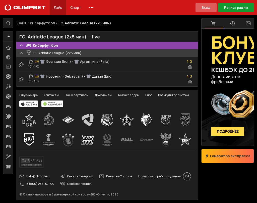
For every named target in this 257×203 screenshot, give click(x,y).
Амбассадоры (128, 95)
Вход (206, 7)
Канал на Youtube (115, 176)
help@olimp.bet (34, 176)
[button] (8, 36)
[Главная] (25, 8)
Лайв (58, 7)
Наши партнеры (77, 95)
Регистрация (236, 7)
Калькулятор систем (173, 95)
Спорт (75, 7)
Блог (148, 95)
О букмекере (28, 95)
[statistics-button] (190, 67)
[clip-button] (21, 64)
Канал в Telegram (76, 176)
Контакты (51, 95)
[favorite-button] (30, 61)
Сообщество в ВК (76, 184)
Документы (103, 95)
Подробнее (228, 131)
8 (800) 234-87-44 (36, 184)
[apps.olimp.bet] (28, 103)
